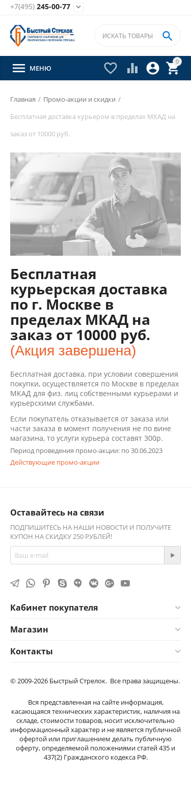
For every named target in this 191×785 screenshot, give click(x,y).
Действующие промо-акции (54, 462)
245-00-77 (40, 7)
